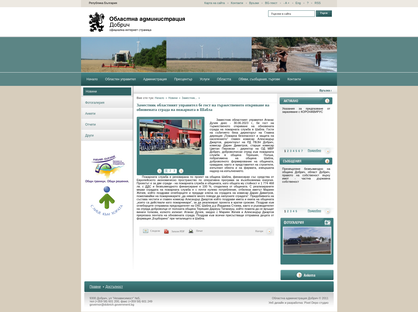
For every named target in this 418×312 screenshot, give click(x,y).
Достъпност (114, 287)
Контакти (237, 3)
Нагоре (259, 231)
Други (89, 135)
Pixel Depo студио (316, 302)
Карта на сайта (214, 3)
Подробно (314, 150)
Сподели (155, 230)
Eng (298, 3)
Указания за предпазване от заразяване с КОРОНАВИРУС (306, 110)
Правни (95, 287)
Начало (159, 98)
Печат (199, 230)
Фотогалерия (94, 103)
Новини (91, 91)
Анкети (90, 113)
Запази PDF (177, 231)
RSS (318, 3)
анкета (306, 275)
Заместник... (189, 98)
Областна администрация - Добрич (137, 22)
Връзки (254, 3)
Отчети (90, 124)
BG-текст (271, 3)
